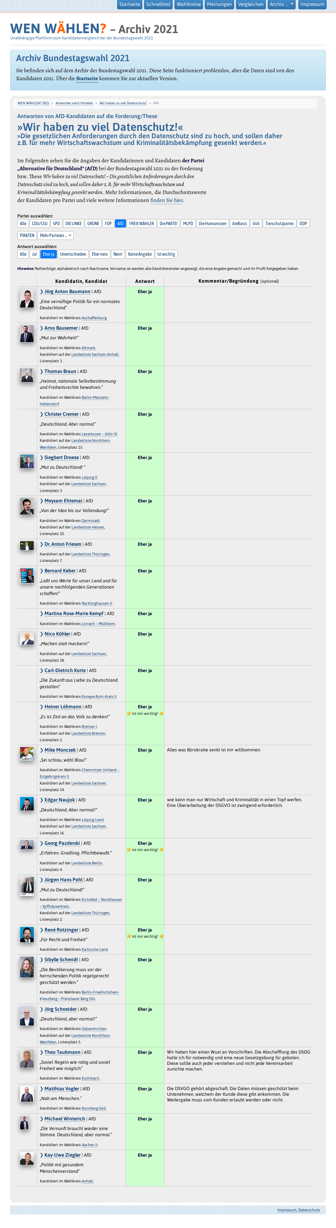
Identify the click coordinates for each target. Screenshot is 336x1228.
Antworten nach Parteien (74, 103)
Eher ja (48, 254)
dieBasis (239, 223)
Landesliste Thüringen (90, 554)
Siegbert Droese (62, 457)
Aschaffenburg (94, 317)
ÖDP (303, 223)
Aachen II (90, 1144)
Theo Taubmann (63, 1052)
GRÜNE (93, 223)
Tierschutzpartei (279, 223)
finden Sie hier (166, 200)
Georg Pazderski (62, 843)
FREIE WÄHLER (141, 223)
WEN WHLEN (58, 28)
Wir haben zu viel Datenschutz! (123, 103)
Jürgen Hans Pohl (64, 879)
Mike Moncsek (60, 750)
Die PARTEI (168, 223)
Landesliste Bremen (88, 733)
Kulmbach (90, 1078)
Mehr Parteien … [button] (54, 235)
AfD (120, 223)
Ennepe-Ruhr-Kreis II (99, 696)
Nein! (117, 254)
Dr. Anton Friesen (63, 544)
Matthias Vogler (62, 1088)
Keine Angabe (140, 254)
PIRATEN (27, 235)
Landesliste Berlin (86, 863)
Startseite (129, 4)
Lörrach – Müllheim (98, 623)
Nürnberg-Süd (94, 1108)
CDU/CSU (39, 223)
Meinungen (219, 4)
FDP (108, 223)
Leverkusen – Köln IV (99, 434)
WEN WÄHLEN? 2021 (33, 103)
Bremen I (89, 726)
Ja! (34, 254)
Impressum (312, 4)
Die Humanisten (213, 223)
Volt (256, 223)
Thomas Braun (60, 371)
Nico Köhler (57, 634)
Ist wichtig (166, 254)
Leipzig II (89, 477)
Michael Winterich (65, 1119)
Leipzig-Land (93, 819)
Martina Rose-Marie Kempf (74, 613)
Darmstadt (91, 520)
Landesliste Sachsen (88, 483)
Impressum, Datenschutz (298, 1210)
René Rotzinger (61, 930)
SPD (56, 223)
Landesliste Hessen (87, 527)
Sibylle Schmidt (61, 959)
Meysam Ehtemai (63, 501)
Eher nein (100, 254)
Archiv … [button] (279, 4)
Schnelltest (158, 4)
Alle (23, 223)
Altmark (88, 348)
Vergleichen (251, 4)
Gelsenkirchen (94, 1028)
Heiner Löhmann (63, 706)
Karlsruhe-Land (95, 949)
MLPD (188, 223)
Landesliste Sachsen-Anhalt (95, 354)
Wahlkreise (189, 4)
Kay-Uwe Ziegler (63, 1155)
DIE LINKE (73, 223)
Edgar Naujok (60, 800)
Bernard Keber (60, 571)
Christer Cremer (62, 414)
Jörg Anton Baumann (67, 291)
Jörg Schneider (61, 1009)
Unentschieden (73, 254)
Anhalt (87, 1181)
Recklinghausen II (97, 603)
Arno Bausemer (61, 328)
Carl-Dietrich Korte (65, 670)
